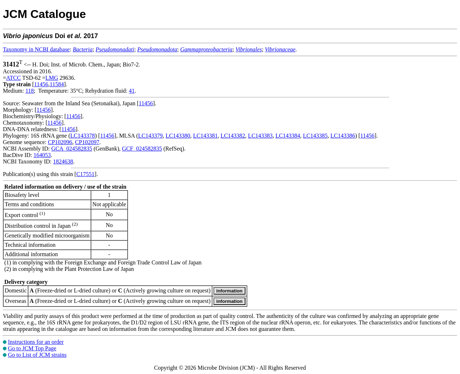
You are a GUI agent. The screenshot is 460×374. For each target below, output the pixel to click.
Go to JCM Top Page (32, 348)
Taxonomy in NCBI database (36, 49)
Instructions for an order (36, 342)
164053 (42, 155)
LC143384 (288, 136)
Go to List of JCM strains (37, 355)
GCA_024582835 (71, 149)
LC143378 (82, 136)
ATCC (13, 78)
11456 (41, 84)
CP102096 (60, 142)
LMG (51, 78)
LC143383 (260, 136)
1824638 (63, 161)
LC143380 (178, 136)
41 (132, 91)
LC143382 (233, 136)
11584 (57, 84)
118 (30, 91)
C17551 (85, 174)
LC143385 (315, 136)
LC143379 (150, 136)
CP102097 (87, 142)
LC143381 (205, 136)
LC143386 (342, 136)
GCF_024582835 (142, 149)
